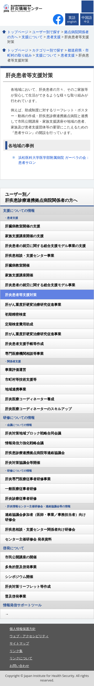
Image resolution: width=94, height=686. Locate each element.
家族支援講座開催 (19, 275)
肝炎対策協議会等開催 (22, 462)
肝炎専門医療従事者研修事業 (28, 478)
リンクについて (21, 658)
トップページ (17, 31)
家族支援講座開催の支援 (24, 235)
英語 (71, 19)
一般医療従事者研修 (21, 488)
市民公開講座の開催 (21, 557)
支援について (32, 36)
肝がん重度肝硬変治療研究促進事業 (33, 304)
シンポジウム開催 (19, 576)
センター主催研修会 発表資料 (28, 539)
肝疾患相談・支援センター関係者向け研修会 (40, 529)
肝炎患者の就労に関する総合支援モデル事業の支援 (45, 245)
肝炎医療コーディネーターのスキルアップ (38, 408)
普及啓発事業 (15, 596)
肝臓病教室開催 (17, 265)
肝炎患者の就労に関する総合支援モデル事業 (40, 284)
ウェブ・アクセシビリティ (29, 636)
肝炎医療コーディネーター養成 (29, 399)
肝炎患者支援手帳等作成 (24, 343)
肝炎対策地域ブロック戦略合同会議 (33, 433)
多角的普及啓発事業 (21, 566)
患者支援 (54, 36)
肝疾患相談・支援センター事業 (29, 255)
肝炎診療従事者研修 (21, 498)
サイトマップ (19, 643)
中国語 (86, 19)
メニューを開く (87, 6)
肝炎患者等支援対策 (21, 294)
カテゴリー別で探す (48, 50)
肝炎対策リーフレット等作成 (28, 586)
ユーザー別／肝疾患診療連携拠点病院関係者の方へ (41, 197)
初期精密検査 (15, 314)
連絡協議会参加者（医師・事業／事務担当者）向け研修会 (45, 517)
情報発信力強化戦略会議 (24, 442)
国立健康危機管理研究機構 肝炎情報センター (32, 8)
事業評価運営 (15, 369)
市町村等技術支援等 (21, 379)
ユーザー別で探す (46, 31)
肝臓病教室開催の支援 (22, 226)
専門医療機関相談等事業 (24, 353)
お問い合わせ (19, 665)
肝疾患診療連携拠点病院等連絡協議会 (35, 452)
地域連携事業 (15, 389)
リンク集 (16, 651)
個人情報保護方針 (23, 628)
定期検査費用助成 (19, 324)
